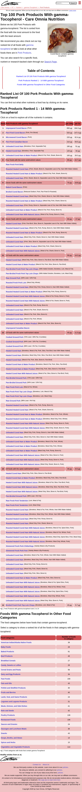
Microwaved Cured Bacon (16, 137)
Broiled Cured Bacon (14, 192)
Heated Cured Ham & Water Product (20, 264)
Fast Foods (5, 679)
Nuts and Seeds (7, 711)
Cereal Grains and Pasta (11, 670)
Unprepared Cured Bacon (16, 128)
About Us (46, 764)
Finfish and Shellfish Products (13, 688)
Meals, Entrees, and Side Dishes (14, 706)
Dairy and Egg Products (10, 674)
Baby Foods (6, 647)
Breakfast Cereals (8, 661)
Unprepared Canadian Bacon (17, 328)
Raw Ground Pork (13, 278)
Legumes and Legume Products (14, 701)
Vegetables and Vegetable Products (15, 747)
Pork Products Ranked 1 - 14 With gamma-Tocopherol (41, 80)
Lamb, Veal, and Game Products (14, 697)
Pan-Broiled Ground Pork (16, 378)
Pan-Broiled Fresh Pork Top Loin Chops (22, 269)
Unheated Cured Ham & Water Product (21, 155)
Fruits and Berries (8, 692)
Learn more (72, 10)
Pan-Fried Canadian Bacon (17, 142)
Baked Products (7, 652)
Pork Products (24, 53)
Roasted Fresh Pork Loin (16, 283)
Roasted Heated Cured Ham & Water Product (24, 174)
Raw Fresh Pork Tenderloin (17, 501)
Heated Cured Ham (13, 151)
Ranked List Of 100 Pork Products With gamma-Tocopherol (41, 76)
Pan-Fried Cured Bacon (15, 133)
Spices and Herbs (8, 742)
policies (65, 767)
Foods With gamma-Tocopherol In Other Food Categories (41, 84)
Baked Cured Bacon (14, 187)
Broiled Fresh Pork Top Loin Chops (20, 605)
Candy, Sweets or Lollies (11, 665)
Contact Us (37, 764)
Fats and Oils (6, 683)
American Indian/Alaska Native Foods (16, 642)
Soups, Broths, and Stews (11, 738)
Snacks (4, 733)
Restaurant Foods (8, 720)
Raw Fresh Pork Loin (14, 387)
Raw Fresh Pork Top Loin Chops (19, 392)
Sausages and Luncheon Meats (14, 729)
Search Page (50, 62)
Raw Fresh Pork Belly (14, 164)
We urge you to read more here (49, 780)
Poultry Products (8, 715)
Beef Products (7, 656)
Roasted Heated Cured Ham (17, 169)
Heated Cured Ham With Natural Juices (22, 373)
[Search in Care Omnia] (63, 3)
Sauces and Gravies (9, 724)
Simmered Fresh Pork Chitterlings (20, 546)
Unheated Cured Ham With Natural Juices (23, 214)
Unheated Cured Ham (14, 146)
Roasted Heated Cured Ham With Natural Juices (25, 296)
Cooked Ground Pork (14, 337)
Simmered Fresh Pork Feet (17, 551)
